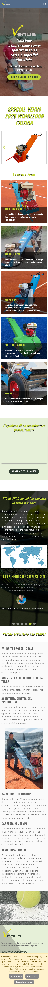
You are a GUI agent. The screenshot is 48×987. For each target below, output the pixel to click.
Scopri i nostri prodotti (24, 77)
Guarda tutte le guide (24, 472)
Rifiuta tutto (32, 976)
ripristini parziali (14, 844)
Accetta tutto (16, 976)
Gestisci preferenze (24, 982)
